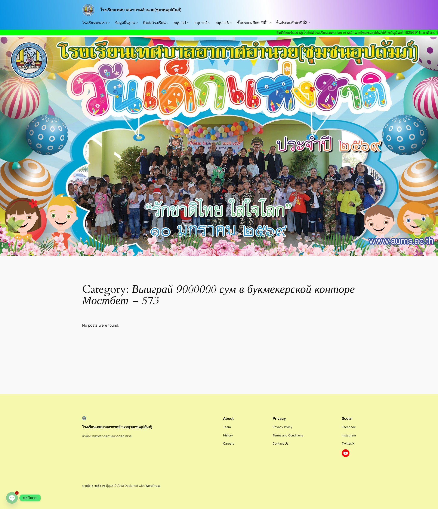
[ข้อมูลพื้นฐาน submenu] (137, 23)
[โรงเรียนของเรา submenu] (109, 23)
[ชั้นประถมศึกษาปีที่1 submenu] (270, 23)
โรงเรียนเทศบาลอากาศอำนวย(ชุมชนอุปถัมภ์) (141, 9)
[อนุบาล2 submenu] (209, 23)
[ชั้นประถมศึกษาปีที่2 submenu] (309, 23)
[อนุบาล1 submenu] (188, 23)
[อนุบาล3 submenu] (231, 23)
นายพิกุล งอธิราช (93, 485)
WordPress (152, 485)
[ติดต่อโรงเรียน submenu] (167, 23)
